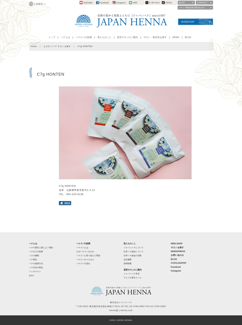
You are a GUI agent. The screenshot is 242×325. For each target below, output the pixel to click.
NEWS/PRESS (178, 251)
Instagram (176, 271)
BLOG (188, 37)
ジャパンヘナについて (133, 247)
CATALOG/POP (178, 263)
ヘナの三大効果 (36, 251)
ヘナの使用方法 (36, 263)
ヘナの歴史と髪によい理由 (41, 247)
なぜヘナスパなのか (85, 251)
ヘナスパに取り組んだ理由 (88, 255)
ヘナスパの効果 (84, 37)
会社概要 (128, 259)
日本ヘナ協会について (133, 251)
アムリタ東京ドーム (132, 277)
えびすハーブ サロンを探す (57, 46)
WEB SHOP (177, 243)
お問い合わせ (177, 255)
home (34, 46)
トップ (51, 37)
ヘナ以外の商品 (36, 267)
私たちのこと (104, 37)
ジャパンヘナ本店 (131, 273)
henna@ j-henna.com (121, 310)
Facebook (176, 267)
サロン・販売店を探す (155, 37)
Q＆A (31, 275)
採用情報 (128, 263)
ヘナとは (65, 37)
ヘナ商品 (33, 259)
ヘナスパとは (82, 247)
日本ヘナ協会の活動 (132, 255)
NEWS (175, 37)
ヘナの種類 (34, 255)
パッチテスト (35, 271)
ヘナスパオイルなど (85, 259)
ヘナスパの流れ (83, 263)
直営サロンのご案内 (127, 37)
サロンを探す (177, 247)
